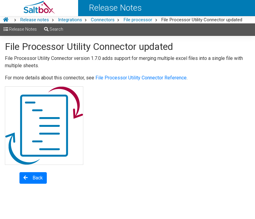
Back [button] (33, 178)
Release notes (34, 20)
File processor (137, 20)
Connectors (103, 20)
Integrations (70, 20)
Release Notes (20, 29)
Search (53, 29)
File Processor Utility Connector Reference (141, 78)
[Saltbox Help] (39, 8)
